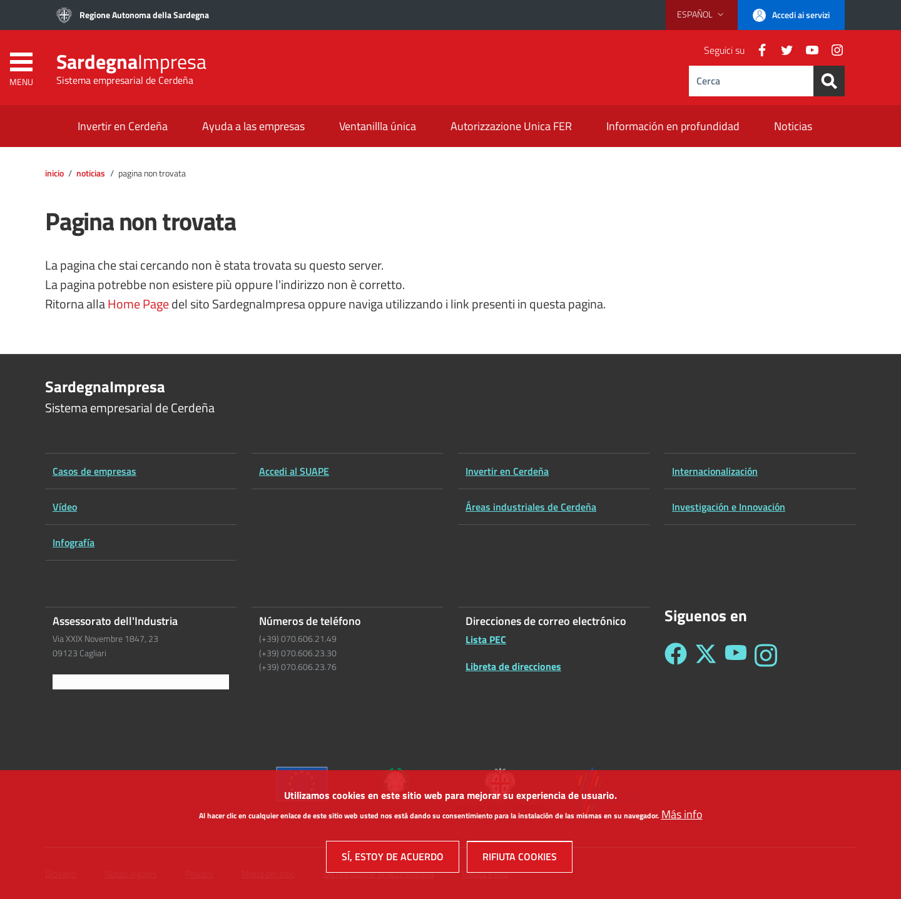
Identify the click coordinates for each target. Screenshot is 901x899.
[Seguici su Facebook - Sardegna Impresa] (675, 655)
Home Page (138, 304)
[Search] (829, 81)
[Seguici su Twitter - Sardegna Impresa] (706, 655)
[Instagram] (832, 50)
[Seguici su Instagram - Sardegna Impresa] (766, 655)
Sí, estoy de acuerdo (393, 863)
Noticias (90, 173)
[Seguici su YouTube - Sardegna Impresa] (736, 655)
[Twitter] (782, 50)
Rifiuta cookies (519, 863)
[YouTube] (807, 50)
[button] (702, 14)
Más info (682, 821)
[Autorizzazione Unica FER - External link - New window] (511, 127)
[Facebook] (757, 50)
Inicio (54, 173)
